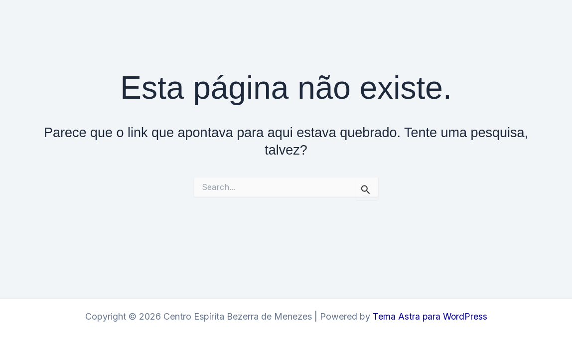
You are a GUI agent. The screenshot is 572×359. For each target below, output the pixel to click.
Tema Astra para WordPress (430, 316)
